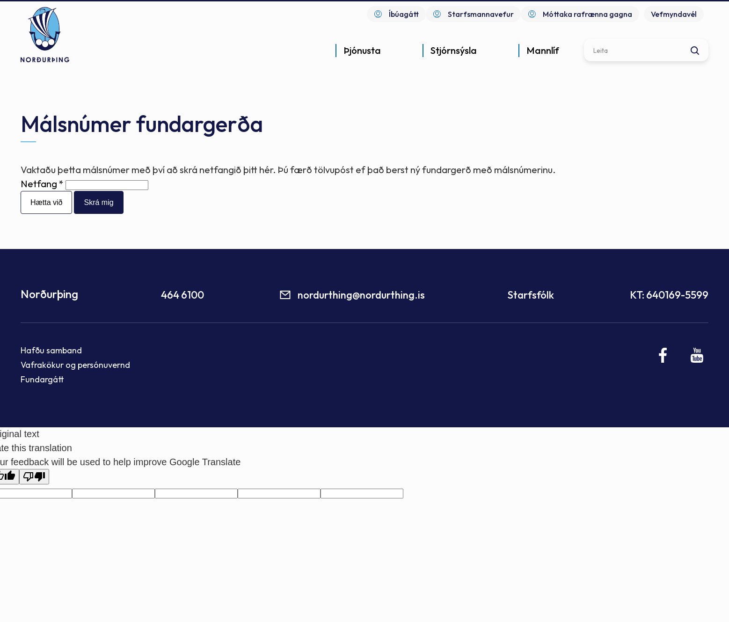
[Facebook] (663, 355)
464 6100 (182, 294)
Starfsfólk (530, 294)
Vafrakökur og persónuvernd (75, 364)
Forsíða (24, 82)
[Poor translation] (34, 476)
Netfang (39, 184)
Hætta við (46, 202)
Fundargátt (42, 379)
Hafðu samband (51, 350)
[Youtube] (696, 355)
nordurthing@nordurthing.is (361, 294)
